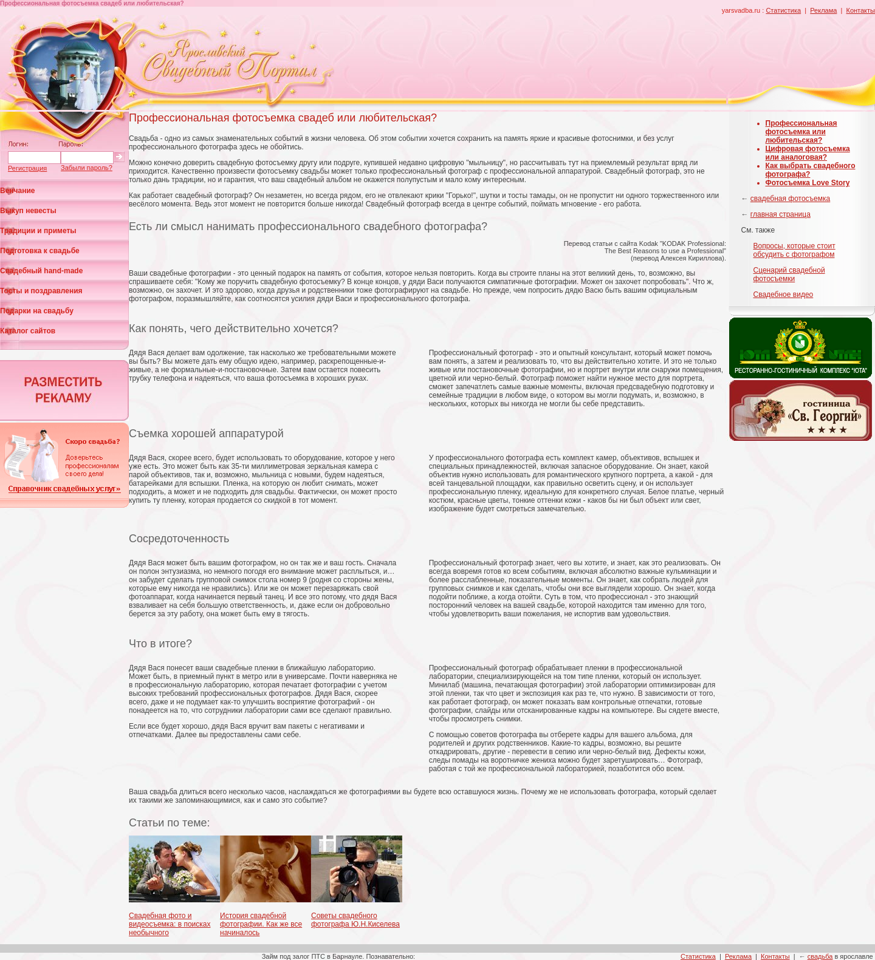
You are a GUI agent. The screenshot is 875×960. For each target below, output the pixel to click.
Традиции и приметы (38, 230)
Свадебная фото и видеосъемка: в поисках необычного (169, 924)
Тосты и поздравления (41, 291)
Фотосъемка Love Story (808, 183)
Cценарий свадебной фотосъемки (789, 274)
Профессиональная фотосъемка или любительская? (801, 132)
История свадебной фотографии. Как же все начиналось (261, 924)
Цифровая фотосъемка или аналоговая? (808, 153)
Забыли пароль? (86, 167)
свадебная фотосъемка (790, 198)
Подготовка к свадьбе (40, 251)
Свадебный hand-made (41, 271)
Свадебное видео (783, 294)
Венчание (17, 190)
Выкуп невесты (28, 210)
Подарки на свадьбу (37, 311)
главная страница (780, 214)
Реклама (823, 10)
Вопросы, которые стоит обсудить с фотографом (794, 250)
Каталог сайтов (27, 331)
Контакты (860, 10)
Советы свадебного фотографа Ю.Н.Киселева (355, 919)
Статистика (783, 10)
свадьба (820, 956)
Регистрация (27, 168)
